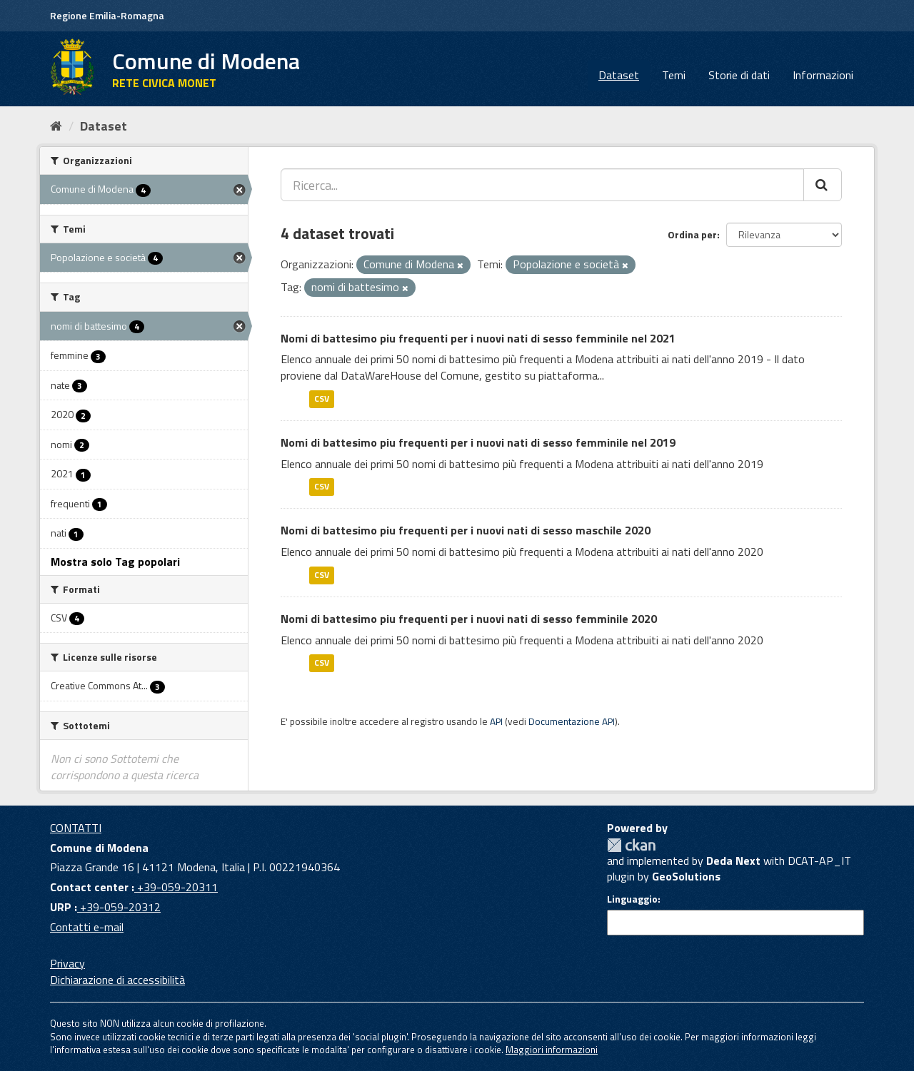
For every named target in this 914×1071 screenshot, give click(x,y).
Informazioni (823, 74)
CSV (321, 398)
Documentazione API (571, 721)
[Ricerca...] (542, 184)
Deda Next (733, 860)
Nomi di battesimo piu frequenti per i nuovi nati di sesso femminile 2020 (469, 618)
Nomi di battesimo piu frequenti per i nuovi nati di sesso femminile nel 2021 (478, 338)
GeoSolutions (686, 876)
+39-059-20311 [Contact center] (176, 886)
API (496, 721)
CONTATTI (75, 827)
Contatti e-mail (87, 926)
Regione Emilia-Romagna (107, 15)
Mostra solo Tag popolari (115, 561)
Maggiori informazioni (552, 1049)
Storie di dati (739, 74)
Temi (674, 74)
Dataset (618, 74)
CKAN (631, 845)
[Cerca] (822, 184)
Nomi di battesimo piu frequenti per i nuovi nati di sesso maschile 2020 (466, 530)
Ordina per (692, 234)
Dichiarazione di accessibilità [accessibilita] (117, 979)
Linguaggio (632, 899)
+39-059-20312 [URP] (119, 906)
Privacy (67, 963)
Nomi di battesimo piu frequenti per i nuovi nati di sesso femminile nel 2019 (478, 442)
